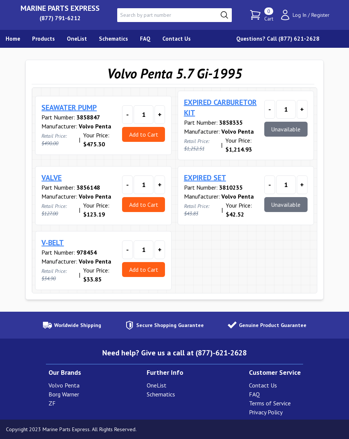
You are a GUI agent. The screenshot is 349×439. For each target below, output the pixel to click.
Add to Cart (143, 134)
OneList (156, 385)
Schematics (161, 394)
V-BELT (52, 242)
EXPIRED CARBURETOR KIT (220, 107)
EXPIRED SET (205, 178)
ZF (52, 403)
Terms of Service (270, 403)
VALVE (51, 178)
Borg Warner (64, 394)
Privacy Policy (266, 412)
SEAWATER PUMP (69, 107)
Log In (299, 15)
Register (320, 15)
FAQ (254, 394)
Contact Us (263, 385)
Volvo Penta (64, 385)
